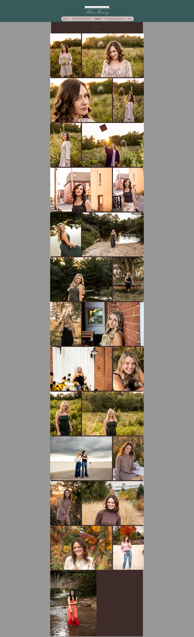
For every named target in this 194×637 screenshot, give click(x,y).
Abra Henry (98, 12)
